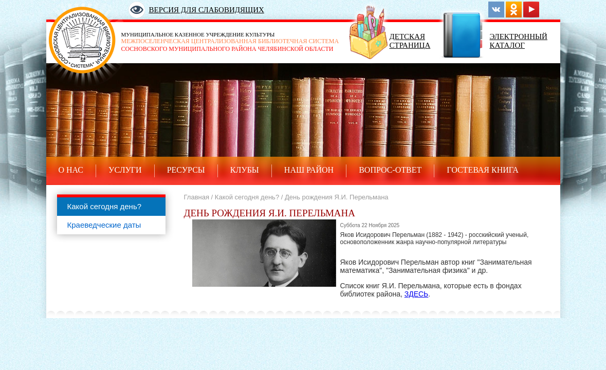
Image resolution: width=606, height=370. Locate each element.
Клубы (244, 169)
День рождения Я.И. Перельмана (337, 197)
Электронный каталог (518, 40)
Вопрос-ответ (390, 169)
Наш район (309, 169)
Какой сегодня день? (104, 206)
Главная (196, 197)
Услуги (125, 169)
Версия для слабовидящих (206, 10)
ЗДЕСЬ (417, 294)
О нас (71, 169)
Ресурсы (186, 169)
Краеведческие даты (104, 224)
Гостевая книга (483, 169)
